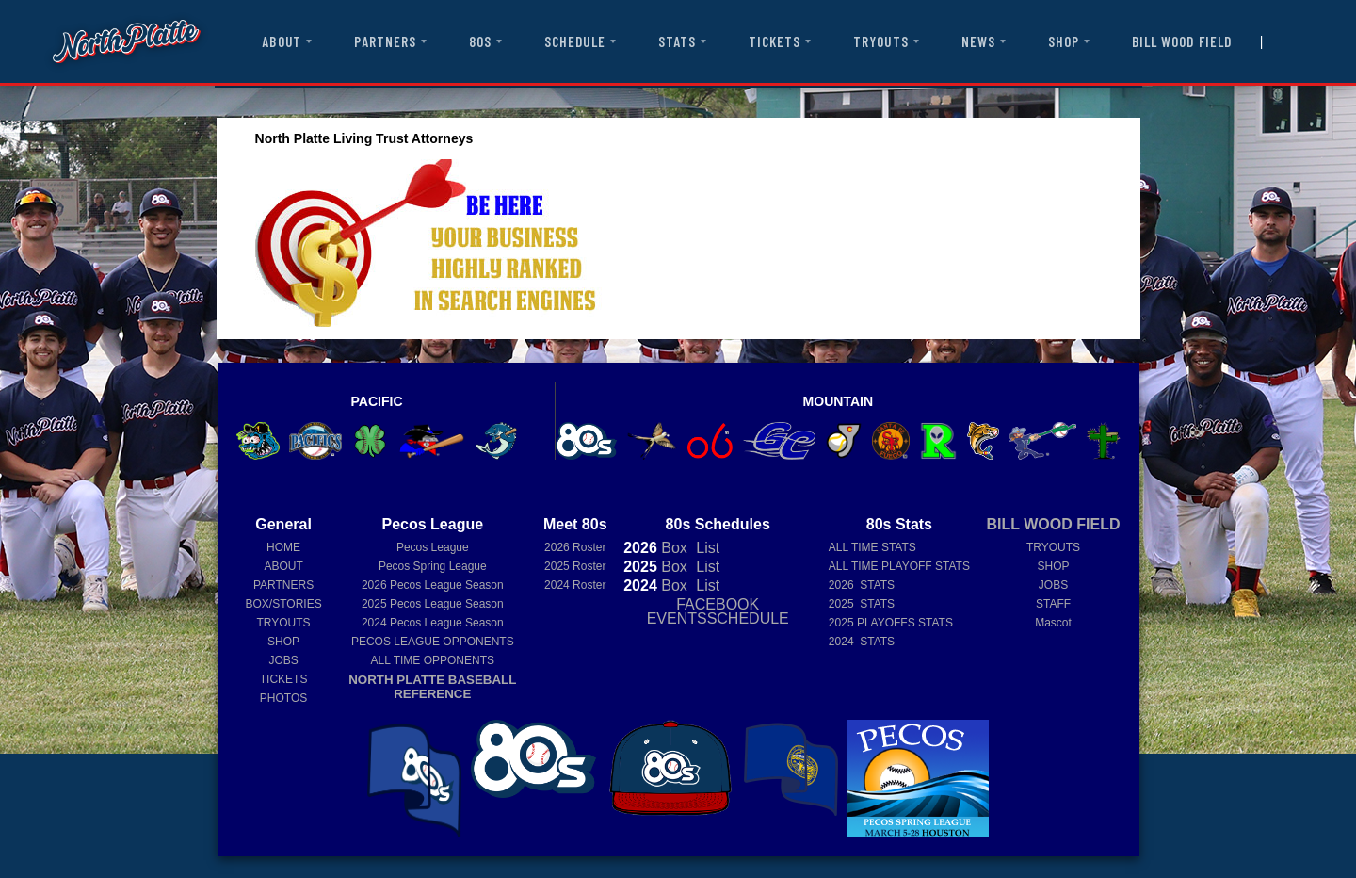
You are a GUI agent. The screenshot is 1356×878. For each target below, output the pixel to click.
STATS (677, 41)
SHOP (1063, 41)
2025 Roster (574, 566)
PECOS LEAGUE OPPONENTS (432, 641)
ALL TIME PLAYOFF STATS (899, 566)
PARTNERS (385, 41)
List (705, 548)
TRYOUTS (880, 41)
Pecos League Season (433, 585)
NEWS (978, 41)
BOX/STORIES (284, 603)
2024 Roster (574, 585)
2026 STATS (862, 585)
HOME (283, 547)
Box (655, 548)
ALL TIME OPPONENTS (432, 660)
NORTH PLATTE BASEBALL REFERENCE (432, 687)
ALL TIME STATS (872, 547)
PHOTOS (283, 698)
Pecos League (432, 547)
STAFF (1053, 603)
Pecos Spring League (433, 566)
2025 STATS (862, 603)
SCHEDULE (574, 41)
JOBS (283, 660)
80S (480, 41)
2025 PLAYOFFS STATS (891, 622)
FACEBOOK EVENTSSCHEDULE (718, 611)
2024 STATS (862, 641)
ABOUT (281, 41)
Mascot (1053, 622)
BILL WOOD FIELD (1182, 41)
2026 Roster (574, 547)
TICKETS (774, 41)
